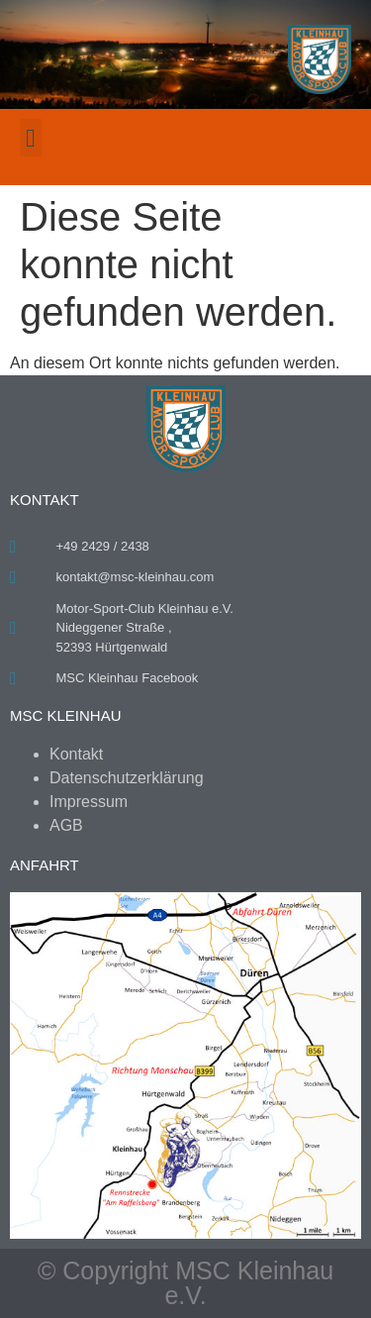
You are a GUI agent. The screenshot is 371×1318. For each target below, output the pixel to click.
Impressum (88, 801)
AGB (66, 825)
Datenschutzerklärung (126, 777)
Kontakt (76, 754)
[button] (31, 137)
